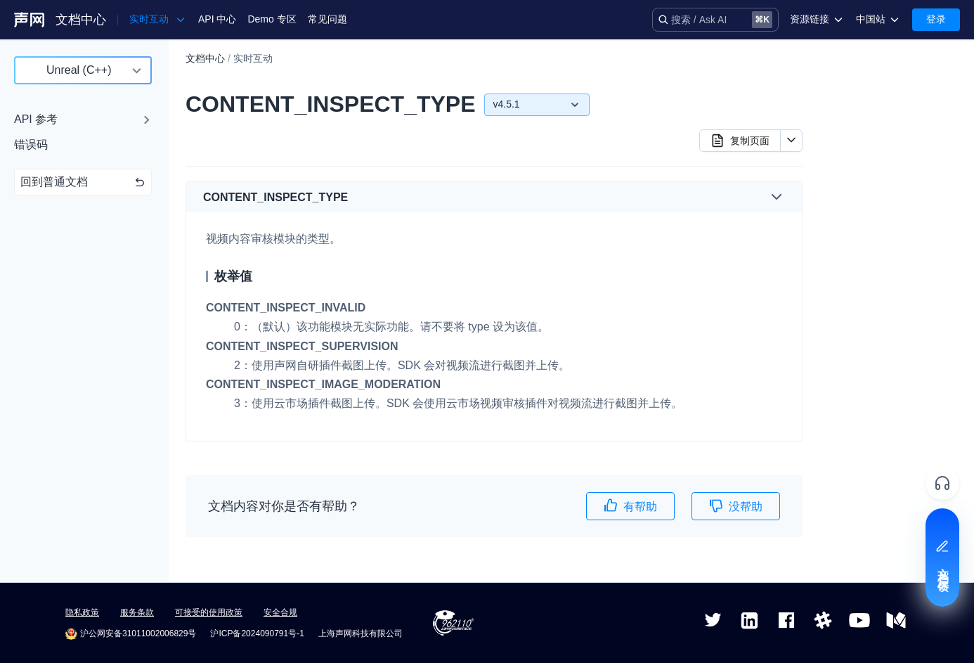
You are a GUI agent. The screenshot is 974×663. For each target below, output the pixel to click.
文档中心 (81, 20)
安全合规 (280, 612)
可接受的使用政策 (208, 612)
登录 (936, 19)
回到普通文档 (82, 182)
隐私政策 (82, 612)
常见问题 (327, 19)
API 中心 (217, 19)
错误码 (31, 144)
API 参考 (36, 119)
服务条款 (137, 612)
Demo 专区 (271, 19)
